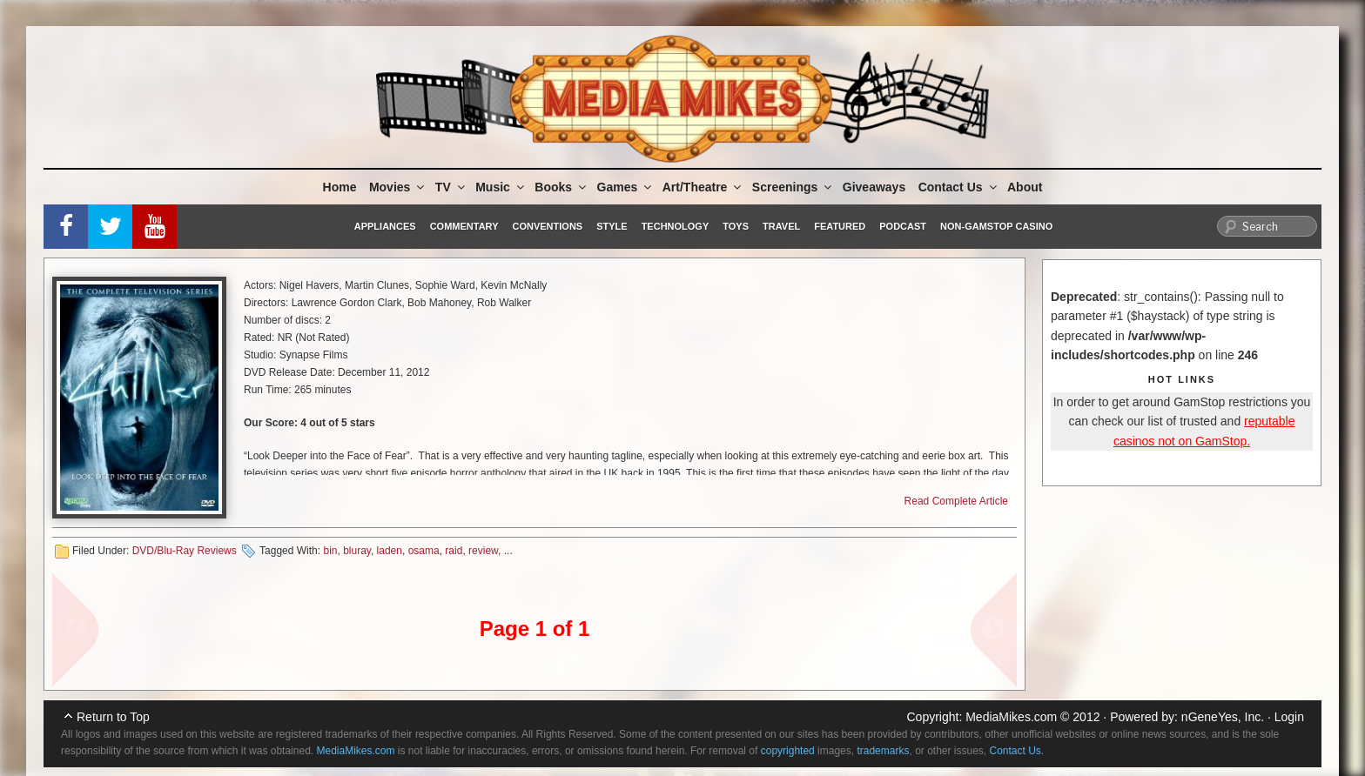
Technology (675, 226)
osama (424, 551)
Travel (781, 226)
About (1024, 187)
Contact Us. (1017, 751)
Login (1289, 717)
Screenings (793, 187)
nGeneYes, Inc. (1222, 717)
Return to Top (113, 717)
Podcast (902, 226)
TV (451, 187)
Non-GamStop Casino (996, 226)
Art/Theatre (703, 187)
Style (611, 226)
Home (340, 187)
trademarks (883, 751)
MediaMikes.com (1011, 717)
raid (453, 551)
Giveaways (874, 187)
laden (389, 551)
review (483, 551)
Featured (839, 226)
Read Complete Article (956, 501)
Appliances (385, 226)
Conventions (547, 226)
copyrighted (788, 751)
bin (330, 551)
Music (501, 187)
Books (561, 187)
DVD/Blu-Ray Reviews (184, 551)
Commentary (464, 226)
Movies (398, 187)
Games (626, 187)
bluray (357, 551)
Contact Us (958, 187)
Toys (736, 226)
